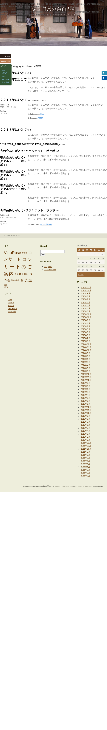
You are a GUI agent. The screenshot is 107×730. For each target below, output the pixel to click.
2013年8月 (85, 386)
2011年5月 (85, 464)
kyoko (5, 113)
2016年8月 (85, 296)
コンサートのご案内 (18, 266)
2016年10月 (86, 290)
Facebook (100, 78)
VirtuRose (12, 253)
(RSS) (51, 486)
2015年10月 (86, 317)
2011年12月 (86, 443)
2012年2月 (85, 437)
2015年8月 (85, 323)
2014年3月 (85, 368)
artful (75, 486)
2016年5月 (85, 305)
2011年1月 (85, 476)
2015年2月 (85, 338)
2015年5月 (85, 332)
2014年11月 (86, 347)
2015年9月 (85, 320)
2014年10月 (86, 350)
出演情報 (48, 224)
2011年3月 (85, 470)
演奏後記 (15, 280)
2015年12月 (86, 314)
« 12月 (80, 274)
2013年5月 (85, 392)
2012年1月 (85, 440)
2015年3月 (85, 335)
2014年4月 (85, 365)
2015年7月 (85, 326)
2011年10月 (86, 449)
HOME (6, 56)
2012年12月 (86, 407)
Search (44, 246)
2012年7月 (85, 422)
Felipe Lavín (98, 486)
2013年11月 (86, 377)
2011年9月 (85, 452)
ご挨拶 (40, 118)
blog (42, 114)
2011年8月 (85, 455)
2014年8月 (85, 356)
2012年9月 (85, 416)
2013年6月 (85, 389)
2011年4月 (85, 467)
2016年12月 (86, 287)
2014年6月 (85, 359)
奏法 (17, 274)
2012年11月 (86, 410)
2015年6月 (85, 329)
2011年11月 (86, 446)
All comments (50, 270)
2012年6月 (85, 425)
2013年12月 (86, 374)
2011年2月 (85, 473)
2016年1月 (85, 311)
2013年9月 (85, 383)
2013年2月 (85, 401)
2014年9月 (85, 353)
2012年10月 (86, 413)
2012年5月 (85, 428)
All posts (48, 266)
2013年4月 (85, 395)
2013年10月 (86, 380)
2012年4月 (85, 431)
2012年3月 (85, 434)
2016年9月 (85, 293)
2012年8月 (85, 419)
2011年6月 (85, 461)
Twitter (11, 305)
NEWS (11, 302)
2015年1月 (85, 341)
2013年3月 (85, 398)
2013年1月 (85, 404)
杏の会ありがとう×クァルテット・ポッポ (27, 151)
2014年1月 (85, 371)
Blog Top (6, 61)
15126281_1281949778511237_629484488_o (30, 144)
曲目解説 (23, 273)
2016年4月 (85, 308)
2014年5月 (85, 362)
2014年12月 (86, 344)
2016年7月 (85, 299)
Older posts (10, 236)
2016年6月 (85, 302)
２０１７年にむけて (13, 72)
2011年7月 (85, 458)
